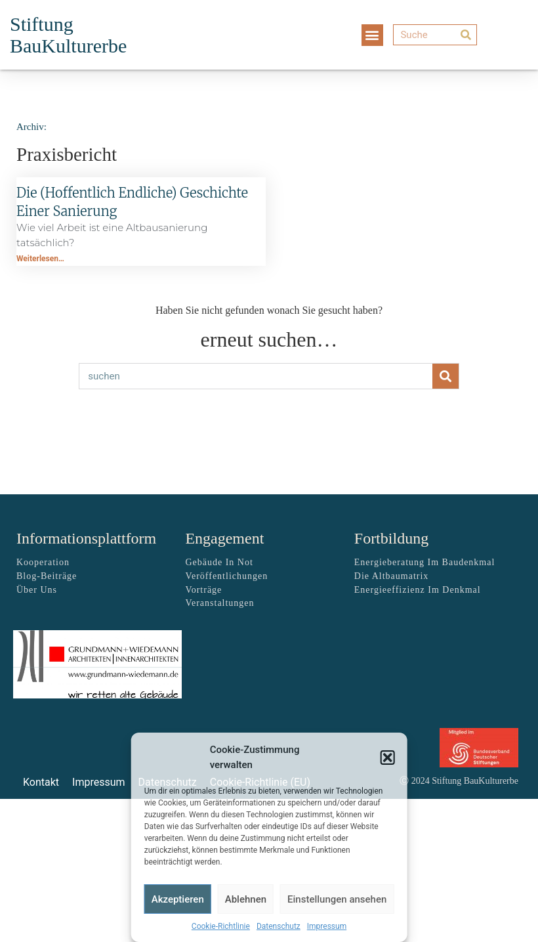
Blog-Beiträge (46, 576)
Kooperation (43, 562)
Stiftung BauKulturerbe (68, 34)
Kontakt (41, 782)
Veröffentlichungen (226, 576)
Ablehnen (245, 899)
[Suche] (434, 35)
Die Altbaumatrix (391, 576)
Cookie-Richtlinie (221, 926)
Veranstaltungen (219, 603)
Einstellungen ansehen (336, 899)
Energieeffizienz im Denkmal (417, 590)
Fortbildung (391, 538)
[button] (387, 757)
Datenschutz (278, 926)
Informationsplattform (86, 538)
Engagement (224, 538)
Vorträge (203, 590)
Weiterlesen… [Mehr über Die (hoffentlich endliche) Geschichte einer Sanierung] (40, 258)
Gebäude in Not (219, 562)
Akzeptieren (178, 899)
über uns (36, 590)
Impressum (326, 926)
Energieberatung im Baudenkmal (424, 562)
